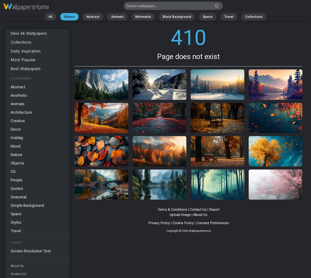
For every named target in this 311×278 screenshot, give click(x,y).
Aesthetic (19, 95)
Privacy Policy (159, 223)
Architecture (21, 112)
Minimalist (143, 17)
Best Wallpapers (26, 68)
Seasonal (18, 197)
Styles (16, 222)
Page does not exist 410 (26, 7)
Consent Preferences (213, 223)
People (17, 180)
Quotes (17, 188)
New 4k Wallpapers (29, 33)
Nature (69, 17)
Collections (254, 17)
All (50, 17)
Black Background (177, 17)
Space (208, 17)
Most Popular (23, 60)
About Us (17, 266)
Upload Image (180, 215)
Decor (16, 129)
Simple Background (27, 205)
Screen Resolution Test (31, 251)
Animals (117, 17)
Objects (17, 163)
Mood (15, 146)
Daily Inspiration (25, 51)
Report (214, 209)
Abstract (93, 17)
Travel (229, 17)
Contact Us (18, 274)
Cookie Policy (183, 223)
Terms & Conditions (172, 209)
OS (13, 171)
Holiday (17, 137)
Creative (18, 120)
